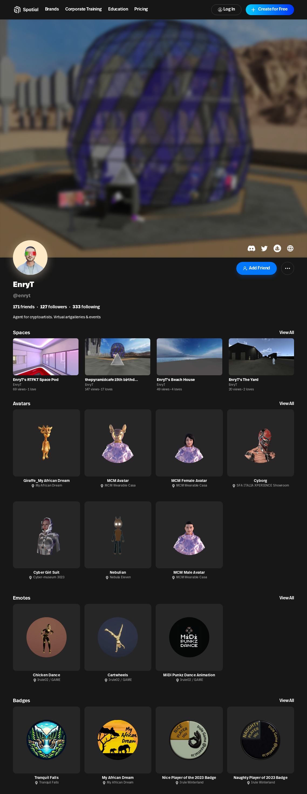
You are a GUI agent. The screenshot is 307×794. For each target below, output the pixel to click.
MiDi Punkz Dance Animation (189, 675)
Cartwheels (118, 675)
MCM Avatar (118, 481)
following (86, 307)
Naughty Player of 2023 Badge (261, 778)
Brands (52, 9)
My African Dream (118, 778)
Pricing (141, 9)
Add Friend (256, 268)
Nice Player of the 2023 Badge (189, 778)
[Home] (26, 9)
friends (24, 307)
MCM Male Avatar (189, 573)
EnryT (17, 385)
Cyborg (260, 481)
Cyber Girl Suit (46, 573)
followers (53, 307)
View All (286, 333)
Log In (226, 9)
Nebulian (118, 573)
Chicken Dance (46, 675)
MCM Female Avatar (189, 481)
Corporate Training (83, 9)
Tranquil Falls (47, 778)
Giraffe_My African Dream (46, 481)
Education (118, 9)
